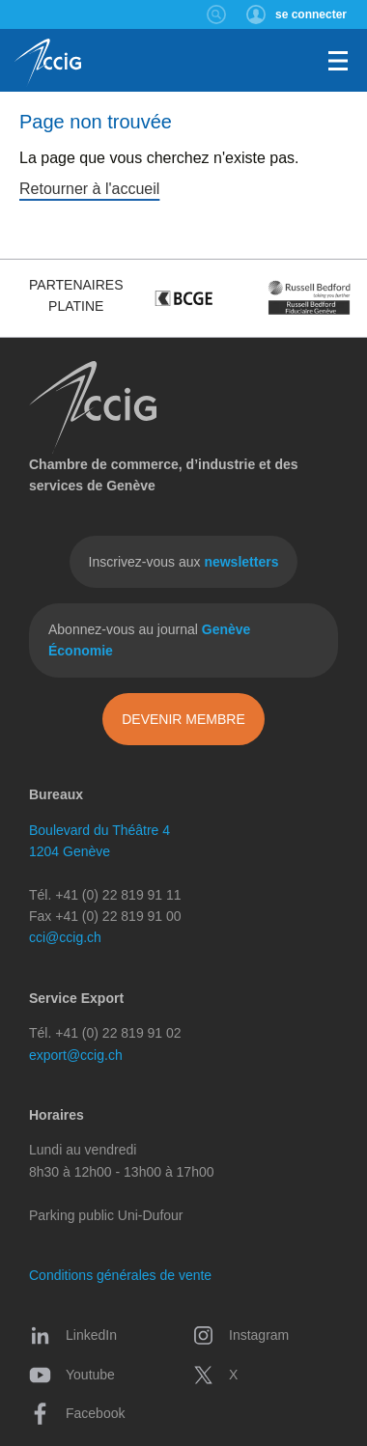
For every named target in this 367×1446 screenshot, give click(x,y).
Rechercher (216, 14)
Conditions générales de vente (120, 1275)
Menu (338, 61)
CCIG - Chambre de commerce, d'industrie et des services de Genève (47, 63)
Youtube (72, 1374)
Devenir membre (183, 719)
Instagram (240, 1335)
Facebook (77, 1413)
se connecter (311, 14)
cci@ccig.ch (65, 937)
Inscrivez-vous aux (184, 562)
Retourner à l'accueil (89, 189)
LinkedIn (73, 1335)
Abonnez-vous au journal (149, 640)
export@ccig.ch (76, 1055)
